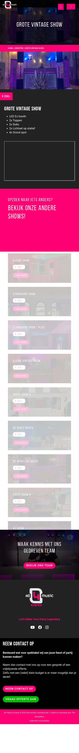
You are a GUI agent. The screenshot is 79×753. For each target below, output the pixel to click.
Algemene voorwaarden (39, 721)
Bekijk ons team (39, 565)
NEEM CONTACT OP (19, 688)
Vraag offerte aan (20, 699)
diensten (19, 48)
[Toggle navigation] (71, 7)
